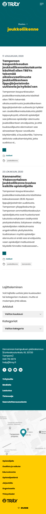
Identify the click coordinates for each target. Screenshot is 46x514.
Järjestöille (7, 483)
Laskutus (7, 391)
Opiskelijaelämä (10, 478)
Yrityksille (7, 379)
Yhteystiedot (8, 494)
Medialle (6, 385)
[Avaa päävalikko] (41, 4)
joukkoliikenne (12, 161)
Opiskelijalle (8, 461)
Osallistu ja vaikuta (11, 467)
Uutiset (9, 156)
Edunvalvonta (9, 472)
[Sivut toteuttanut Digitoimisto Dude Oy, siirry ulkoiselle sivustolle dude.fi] (23, 508)
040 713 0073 (9, 359)
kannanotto (26, 264)
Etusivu (21, 24)
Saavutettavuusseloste (14, 402)
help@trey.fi (9, 362)
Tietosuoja (7, 396)
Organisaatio (8, 489)
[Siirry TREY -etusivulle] (10, 502)
